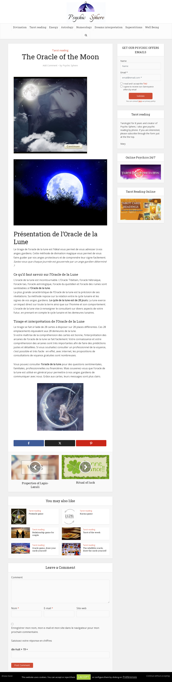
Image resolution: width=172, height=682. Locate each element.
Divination (20, 27)
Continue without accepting (158, 676)
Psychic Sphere (70, 65)
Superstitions (133, 27)
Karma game (86, 513)
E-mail (48, 608)
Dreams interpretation (109, 27)
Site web (81, 608)
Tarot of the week (91, 532)
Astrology (67, 27)
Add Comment (50, 65)
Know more (7, 676)
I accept (83, 677)
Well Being (152, 27)
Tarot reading (37, 27)
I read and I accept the (135, 83)
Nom (15, 608)
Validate (141, 96)
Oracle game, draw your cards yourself (44, 549)
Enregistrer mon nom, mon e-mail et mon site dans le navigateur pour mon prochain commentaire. (55, 630)
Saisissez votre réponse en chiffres (31, 640)
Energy (53, 27)
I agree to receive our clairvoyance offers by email (138, 88)
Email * (124, 72)
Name (123, 60)
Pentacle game (36, 513)
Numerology (84, 27)
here (140, 101)
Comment (17, 577)
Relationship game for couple (43, 533)
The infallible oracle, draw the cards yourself (94, 549)
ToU (145, 83)
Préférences (130, 677)
